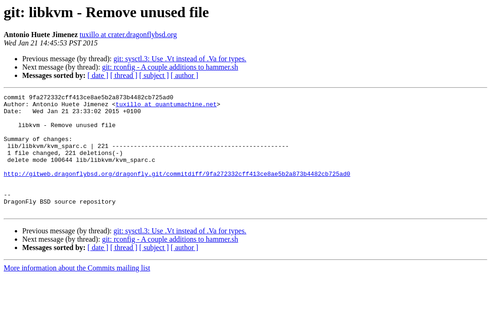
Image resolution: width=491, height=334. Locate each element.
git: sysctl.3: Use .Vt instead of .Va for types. (179, 59)
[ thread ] (123, 75)
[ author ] (185, 75)
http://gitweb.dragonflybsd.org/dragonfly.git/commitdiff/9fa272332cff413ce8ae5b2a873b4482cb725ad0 (177, 190)
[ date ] (97, 75)
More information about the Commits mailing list (77, 291)
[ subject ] (154, 75)
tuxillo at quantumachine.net (166, 107)
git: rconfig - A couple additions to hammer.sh (170, 67)
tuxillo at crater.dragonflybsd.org (128, 35)
